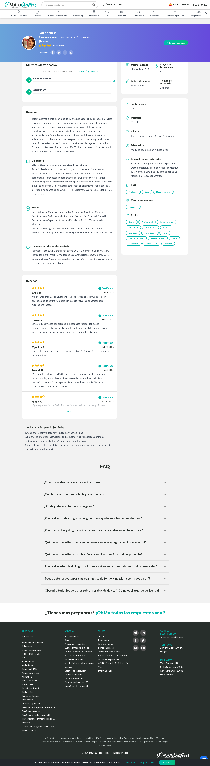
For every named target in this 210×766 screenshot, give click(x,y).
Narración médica (30, 680)
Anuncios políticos (30, 673)
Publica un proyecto (152, 4)
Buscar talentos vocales (75, 655)
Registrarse (200, 4)
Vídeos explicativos (31, 653)
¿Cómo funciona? (72, 636)
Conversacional (136, 240)
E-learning (78, 13)
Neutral (169, 246)
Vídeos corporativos (57, 13)
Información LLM (106, 670)
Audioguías (27, 692)
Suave (132, 223)
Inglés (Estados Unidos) (57, 71)
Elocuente (133, 246)
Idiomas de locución (73, 659)
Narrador (133, 207)
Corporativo (152, 246)
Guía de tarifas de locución (76, 647)
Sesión (101, 636)
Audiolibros (121, 13)
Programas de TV (199, 13)
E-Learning (27, 646)
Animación (139, 13)
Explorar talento (19, 13)
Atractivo (133, 228)
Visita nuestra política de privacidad (104, 762)
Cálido (167, 228)
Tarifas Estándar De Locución (78, 651)
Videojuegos (28, 661)
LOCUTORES (28, 636)
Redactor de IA (29, 730)
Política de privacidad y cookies (113, 655)
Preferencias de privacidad (140, 762)
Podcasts (154, 13)
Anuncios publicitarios (32, 642)
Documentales (29, 699)
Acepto (167, 762)
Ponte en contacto (107, 647)
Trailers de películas (174, 13)
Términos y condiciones (109, 651)
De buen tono (167, 223)
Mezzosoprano (164, 192)
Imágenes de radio (30, 696)
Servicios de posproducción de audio (39, 707)
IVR (107, 13)
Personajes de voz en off (76, 682)
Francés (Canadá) (88, 71)
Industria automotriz (31, 688)
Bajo (147, 192)
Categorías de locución (75, 670)
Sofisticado (150, 234)
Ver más (70, 411)
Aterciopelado (158, 240)
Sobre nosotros (105, 644)
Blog (66, 640)
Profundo (133, 192)
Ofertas (37, 13)
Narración (94, 13)
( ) (73, 39)
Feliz (166, 234)
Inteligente (151, 228)
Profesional (147, 223)
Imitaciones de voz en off (76, 686)
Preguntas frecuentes (74, 644)
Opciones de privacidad (109, 659)
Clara (175, 240)
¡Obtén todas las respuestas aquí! (130, 612)
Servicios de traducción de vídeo (37, 715)
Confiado (133, 234)
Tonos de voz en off (73, 678)
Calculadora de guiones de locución (38, 726)
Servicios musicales (31, 711)
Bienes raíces (28, 684)
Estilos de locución (73, 674)
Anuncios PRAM (29, 669)
